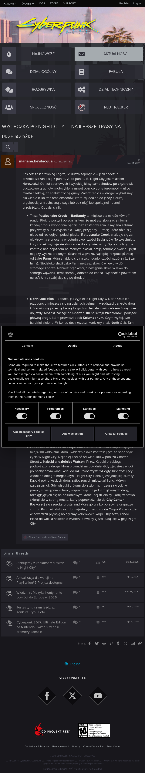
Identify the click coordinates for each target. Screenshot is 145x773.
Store (54, 3)
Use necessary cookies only (28, 433)
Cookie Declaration (93, 746)
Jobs (41, 3)
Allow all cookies (116, 433)
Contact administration (37, 746)
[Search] (7, 147)
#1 (133, 161)
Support (69, 3)
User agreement (60, 746)
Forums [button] (9, 3)
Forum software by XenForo (72, 769)
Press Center (113, 746)
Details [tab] (72, 345)
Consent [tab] (27, 345)
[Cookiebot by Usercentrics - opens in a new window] (120, 335)
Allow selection (72, 433)
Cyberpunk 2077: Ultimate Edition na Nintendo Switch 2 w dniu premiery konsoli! (42, 636)
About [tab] (117, 345)
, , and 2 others (47, 546)
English (72, 664)
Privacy (76, 746)
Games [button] (26, 3)
